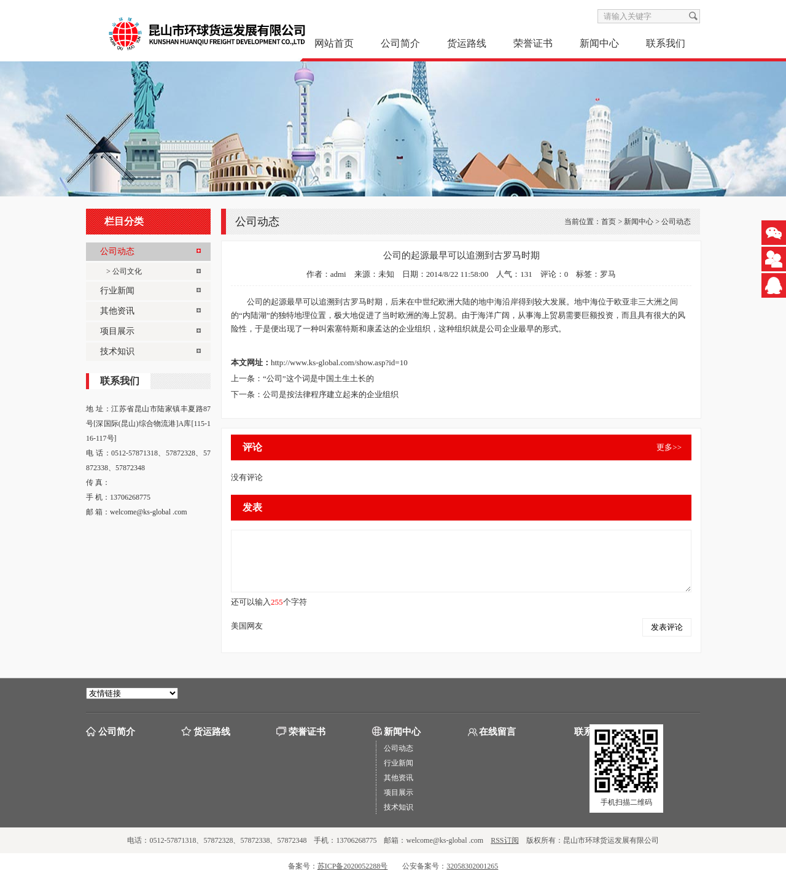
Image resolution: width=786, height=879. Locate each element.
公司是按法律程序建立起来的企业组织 (331, 394)
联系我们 (665, 43)
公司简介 (400, 43)
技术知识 (398, 807)
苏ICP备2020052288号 (352, 866)
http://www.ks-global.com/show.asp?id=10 (339, 362)
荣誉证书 (533, 43)
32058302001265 (472, 866)
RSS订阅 (504, 840)
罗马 (608, 274)
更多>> (669, 447)
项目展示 (398, 792)
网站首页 (334, 43)
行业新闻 (398, 763)
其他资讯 (398, 777)
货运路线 (466, 43)
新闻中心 (599, 43)
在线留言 (497, 732)
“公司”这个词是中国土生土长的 (318, 378)
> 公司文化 (124, 271)
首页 (608, 221)
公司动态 (676, 221)
